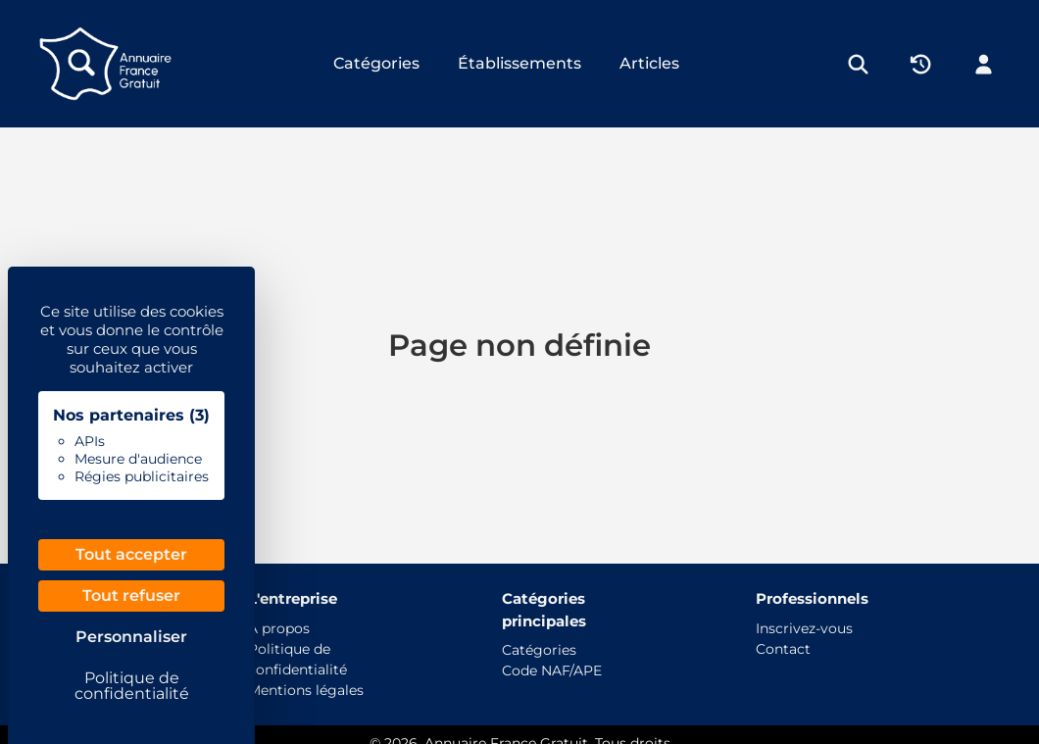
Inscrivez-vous (804, 628)
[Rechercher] (858, 63)
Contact (783, 649)
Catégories (376, 63)
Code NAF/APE (552, 670)
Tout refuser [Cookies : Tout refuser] (131, 595)
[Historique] (921, 63)
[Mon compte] (984, 63)
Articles (649, 63)
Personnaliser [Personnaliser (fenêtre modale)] (131, 636)
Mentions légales (306, 690)
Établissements (519, 63)
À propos (279, 628)
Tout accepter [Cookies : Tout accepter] (131, 554)
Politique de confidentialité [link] (131, 686)
